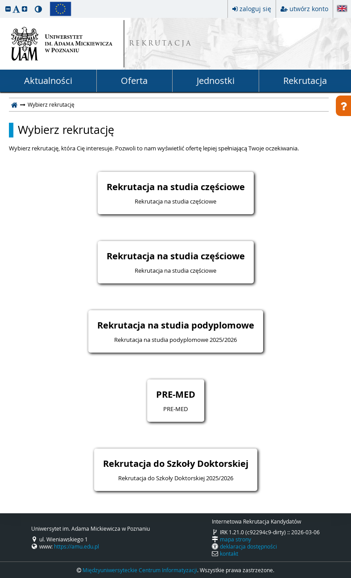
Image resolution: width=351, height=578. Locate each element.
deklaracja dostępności (248, 546)
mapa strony (235, 539)
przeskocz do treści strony (2, 2)
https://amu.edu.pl (76, 546)
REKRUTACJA (161, 44)
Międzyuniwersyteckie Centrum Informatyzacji (140, 570)
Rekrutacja (305, 81)
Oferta (134, 81)
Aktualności (48, 81)
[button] (8, 8)
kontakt (229, 553)
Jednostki (216, 81)
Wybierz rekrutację (66, 130)
